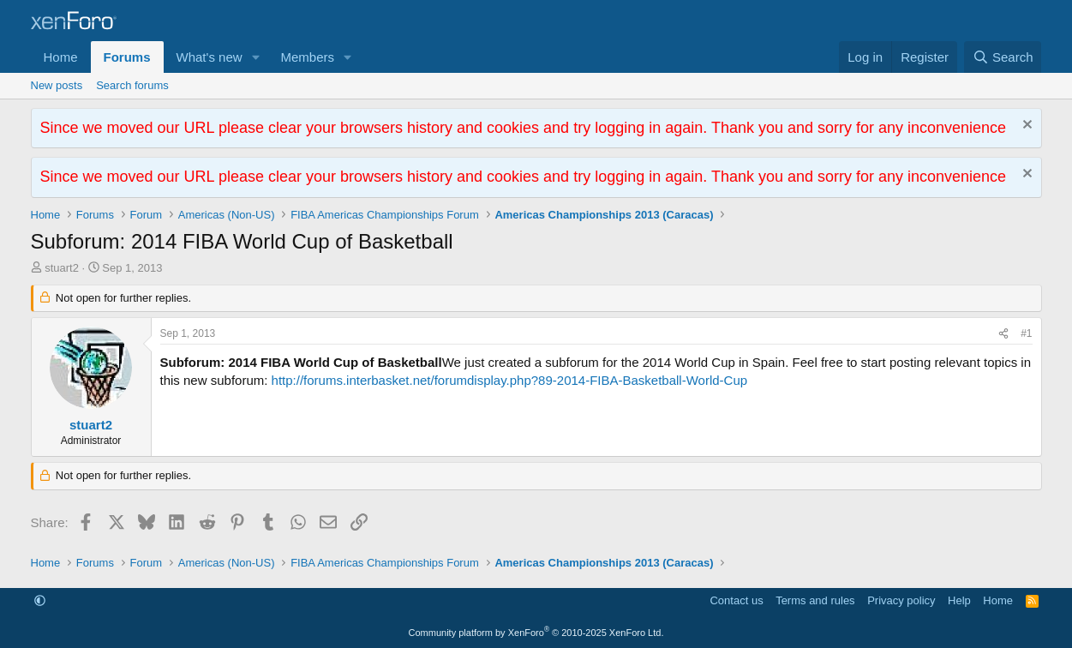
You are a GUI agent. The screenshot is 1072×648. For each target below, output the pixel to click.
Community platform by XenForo (536, 632)
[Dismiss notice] (1025, 126)
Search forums (132, 85)
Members (307, 57)
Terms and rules (815, 600)
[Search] (1003, 57)
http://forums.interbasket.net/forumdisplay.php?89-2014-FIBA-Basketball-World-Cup (510, 380)
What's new (210, 57)
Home (61, 57)
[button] (255, 57)
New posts (57, 85)
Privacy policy (901, 600)
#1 (1026, 333)
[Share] (1003, 334)
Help (959, 600)
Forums (127, 57)
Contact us (736, 600)
